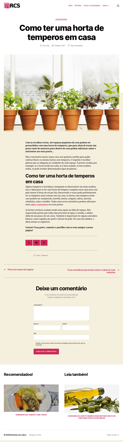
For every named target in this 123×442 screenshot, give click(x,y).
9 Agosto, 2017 (59, 47)
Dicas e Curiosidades (92, 6)
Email (64, 326)
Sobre (105, 6)
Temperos (44, 257)
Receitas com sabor (18, 437)
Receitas (78, 6)
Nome (36, 326)
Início (70, 6)
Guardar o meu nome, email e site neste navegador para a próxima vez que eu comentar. (60, 346)
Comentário (38, 307)
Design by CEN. (36, 437)
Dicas (38, 257)
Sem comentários (77, 47)
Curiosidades (61, 21)
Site (35, 335)
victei (47, 47)
